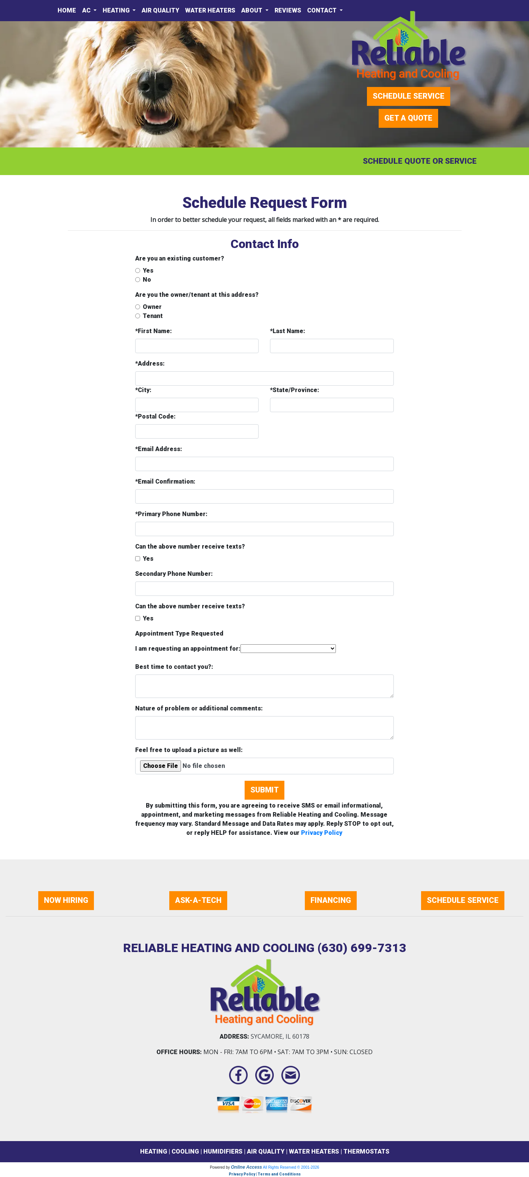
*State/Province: (294, 390)
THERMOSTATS (366, 1151)
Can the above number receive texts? (190, 546)
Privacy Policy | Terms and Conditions (265, 1174)
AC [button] (87, 10)
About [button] (252, 10)
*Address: (150, 363)
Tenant (153, 315)
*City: (143, 390)
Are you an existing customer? (179, 258)
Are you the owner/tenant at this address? (197, 294)
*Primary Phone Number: (171, 514)
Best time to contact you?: (174, 666)
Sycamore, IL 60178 (280, 1036)
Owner (152, 306)
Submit (264, 789)
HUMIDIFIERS (222, 1151)
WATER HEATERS (314, 1151)
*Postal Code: (155, 416)
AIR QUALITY (265, 1151)
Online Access (246, 1167)
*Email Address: (158, 449)
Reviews (288, 10)
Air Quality (160, 10)
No (147, 279)
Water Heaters (210, 10)
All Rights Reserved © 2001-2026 (291, 1167)
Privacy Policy (321, 832)
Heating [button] (117, 10)
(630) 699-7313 (361, 948)
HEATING (153, 1151)
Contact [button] (322, 10)
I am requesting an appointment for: (187, 648)
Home (67, 10)
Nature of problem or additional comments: (199, 708)
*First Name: (153, 331)
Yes (148, 270)
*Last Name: (287, 331)
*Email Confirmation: (165, 481)
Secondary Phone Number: (174, 573)
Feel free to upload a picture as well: (189, 750)
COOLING (185, 1151)
